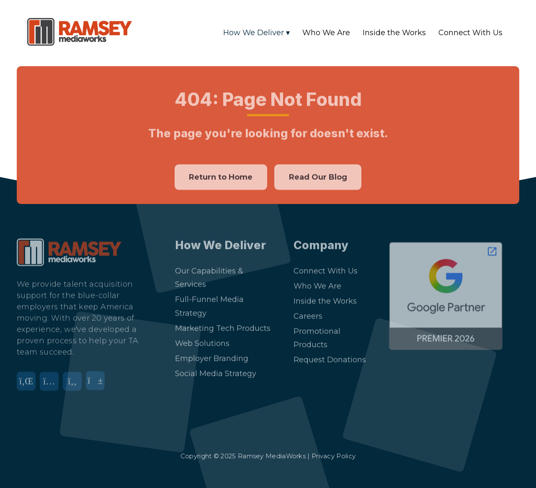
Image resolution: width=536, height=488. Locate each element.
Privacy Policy (334, 456)
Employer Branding (211, 354)
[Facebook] (74, 382)
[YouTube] (97, 382)
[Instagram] (51, 382)
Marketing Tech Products (223, 323)
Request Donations (330, 355)
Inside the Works (394, 32)
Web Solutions (202, 338)
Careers (308, 311)
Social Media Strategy (215, 369)
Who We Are (326, 32)
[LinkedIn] (28, 382)
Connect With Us (470, 32)
